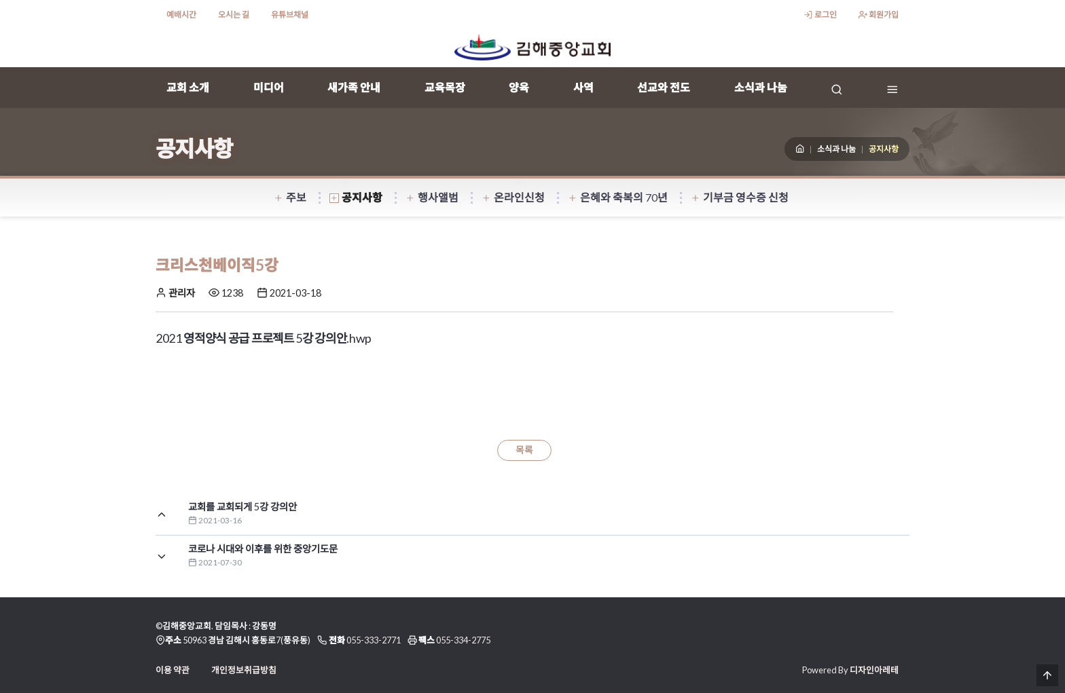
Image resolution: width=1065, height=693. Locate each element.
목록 (524, 450)
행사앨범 (431, 197)
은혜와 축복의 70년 (618, 197)
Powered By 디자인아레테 (850, 669)
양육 (519, 87)
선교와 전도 (663, 87)
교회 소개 (187, 87)
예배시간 (181, 15)
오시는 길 (233, 15)
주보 (290, 197)
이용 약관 (172, 669)
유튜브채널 (289, 15)
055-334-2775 (463, 640)
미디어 (268, 87)
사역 (583, 87)
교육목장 (445, 87)
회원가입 (879, 15)
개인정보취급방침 (243, 669)
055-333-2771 (373, 640)
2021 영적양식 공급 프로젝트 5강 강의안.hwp (264, 338)
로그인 (820, 15)
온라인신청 (513, 197)
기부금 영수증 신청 (740, 197)
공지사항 (355, 197)
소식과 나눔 (760, 87)
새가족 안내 (353, 87)
